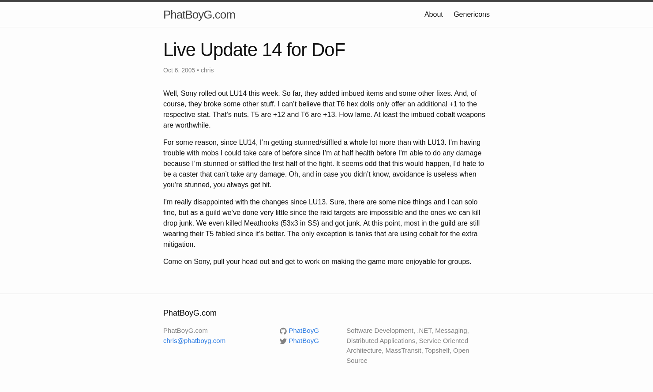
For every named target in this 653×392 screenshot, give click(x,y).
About (433, 14)
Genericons (472, 14)
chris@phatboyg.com (194, 340)
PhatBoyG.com (199, 14)
